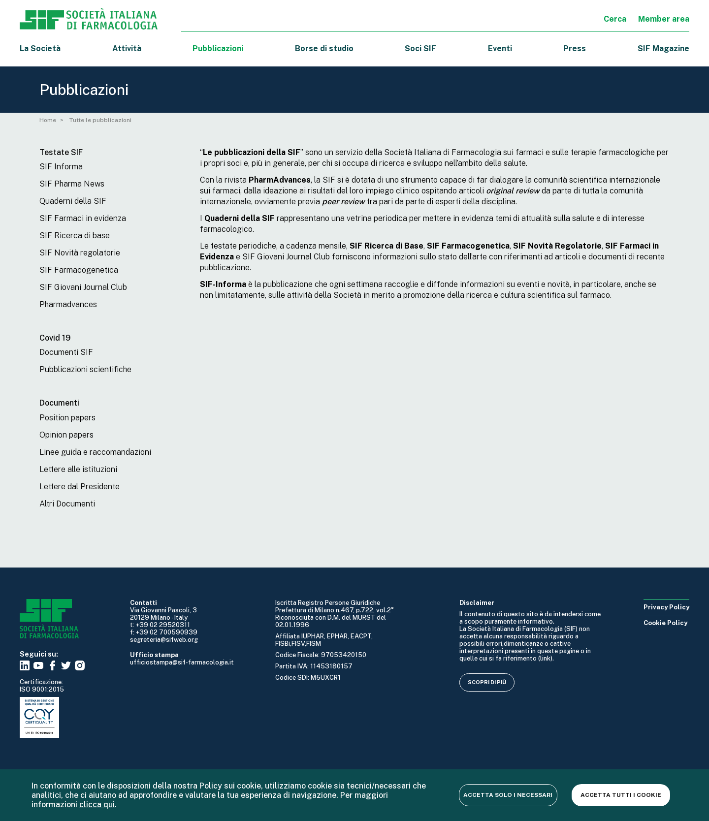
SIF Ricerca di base (74, 235)
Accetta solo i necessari (506, 794)
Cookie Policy (665, 623)
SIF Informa (61, 166)
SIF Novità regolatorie (79, 252)
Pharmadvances (68, 304)
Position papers (67, 417)
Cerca (615, 19)
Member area (663, 19)
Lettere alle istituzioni (78, 469)
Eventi (500, 48)
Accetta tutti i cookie (620, 794)
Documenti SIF (66, 352)
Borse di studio (324, 48)
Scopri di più (487, 682)
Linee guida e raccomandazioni (95, 452)
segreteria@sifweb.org (164, 639)
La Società (40, 48)
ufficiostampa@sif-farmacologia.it (182, 662)
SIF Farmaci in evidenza (82, 218)
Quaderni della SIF (72, 201)
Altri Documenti (67, 503)
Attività (126, 48)
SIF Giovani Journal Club (83, 287)
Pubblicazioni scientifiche (85, 369)
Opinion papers (66, 435)
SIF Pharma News (71, 184)
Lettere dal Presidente (79, 486)
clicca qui (97, 804)
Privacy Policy (666, 607)
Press (574, 48)
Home (47, 120)
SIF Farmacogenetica (78, 270)
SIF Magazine (663, 48)
